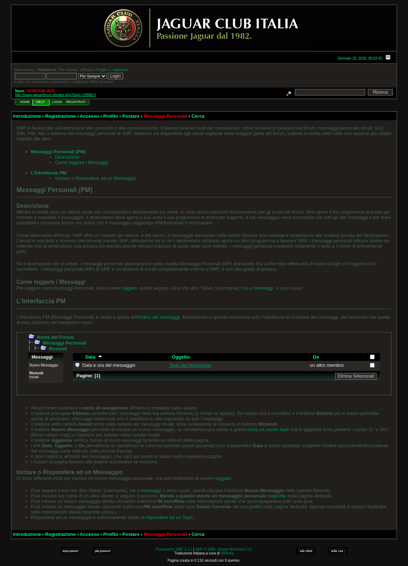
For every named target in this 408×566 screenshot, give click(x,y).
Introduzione (27, 116)
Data (93, 357)
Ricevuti (58, 348)
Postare (131, 116)
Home (25, 102)
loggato (129, 288)
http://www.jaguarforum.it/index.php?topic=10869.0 (55, 95)
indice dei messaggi (159, 317)
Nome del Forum (55, 337)
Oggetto (181, 357)
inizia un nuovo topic (268, 429)
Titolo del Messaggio (190, 365)
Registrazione (60, 116)
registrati (120, 69)
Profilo (110, 116)
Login (57, 102)
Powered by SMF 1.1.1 (174, 549)
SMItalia (227, 553)
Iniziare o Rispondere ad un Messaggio (95, 178)
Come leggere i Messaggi (81, 162)
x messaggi (261, 288)
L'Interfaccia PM (48, 173)
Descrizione (67, 157)
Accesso (89, 116)
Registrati (75, 102)
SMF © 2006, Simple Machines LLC (223, 549)
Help (40, 102)
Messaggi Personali (65, 343)
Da (316, 357)
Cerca (197, 116)
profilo (280, 496)
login (102, 69)
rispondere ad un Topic (169, 517)
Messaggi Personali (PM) (58, 151)
